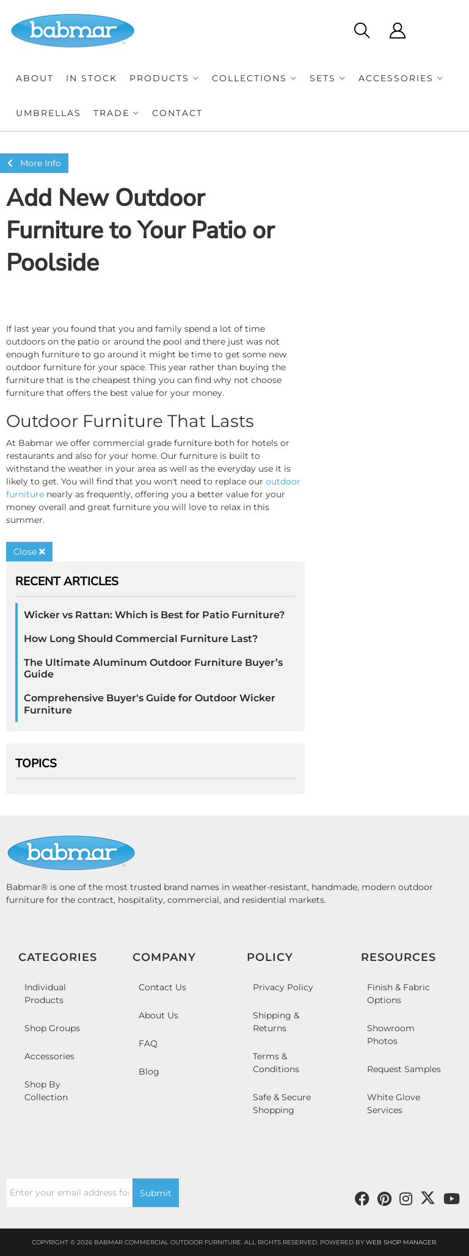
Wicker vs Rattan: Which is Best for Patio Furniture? (154, 615)
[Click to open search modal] (361, 30)
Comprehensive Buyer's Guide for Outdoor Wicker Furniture (149, 703)
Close (29, 551)
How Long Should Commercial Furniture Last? (141, 638)
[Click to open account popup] (397, 30)
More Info (34, 163)
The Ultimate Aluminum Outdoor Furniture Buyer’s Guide (153, 668)
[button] (164, 78)
